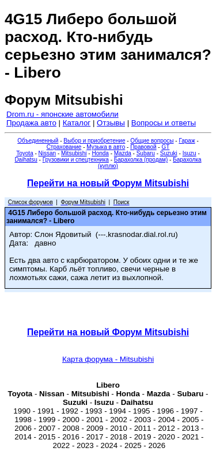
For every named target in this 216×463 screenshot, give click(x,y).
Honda (100, 153)
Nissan (47, 153)
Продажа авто (31, 122)
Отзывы (111, 122)
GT (165, 147)
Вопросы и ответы (163, 122)
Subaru (146, 153)
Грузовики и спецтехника (76, 159)
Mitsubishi (73, 153)
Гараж (187, 140)
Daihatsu (25, 159)
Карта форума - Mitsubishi (108, 359)
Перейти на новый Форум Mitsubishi (108, 183)
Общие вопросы (151, 140)
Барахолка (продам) (141, 159)
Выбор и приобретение (94, 140)
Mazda (122, 153)
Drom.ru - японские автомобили (62, 114)
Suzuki (168, 153)
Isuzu (189, 153)
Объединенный (37, 140)
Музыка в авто (105, 147)
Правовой (143, 147)
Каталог (76, 122)
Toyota (24, 153)
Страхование (64, 147)
